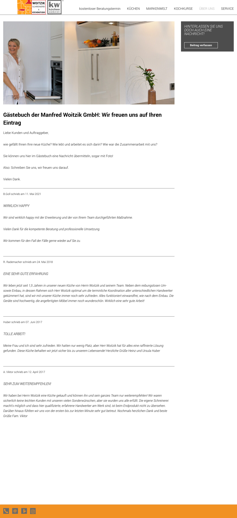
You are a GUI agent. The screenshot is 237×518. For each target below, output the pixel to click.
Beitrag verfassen (201, 45)
